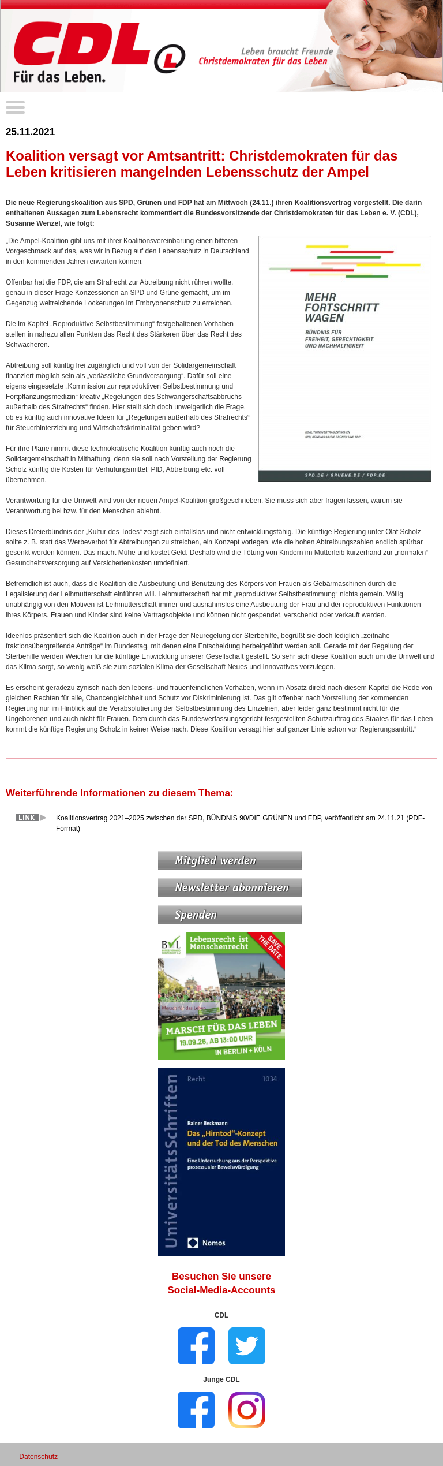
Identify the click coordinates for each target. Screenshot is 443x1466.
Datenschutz (38, 1457)
